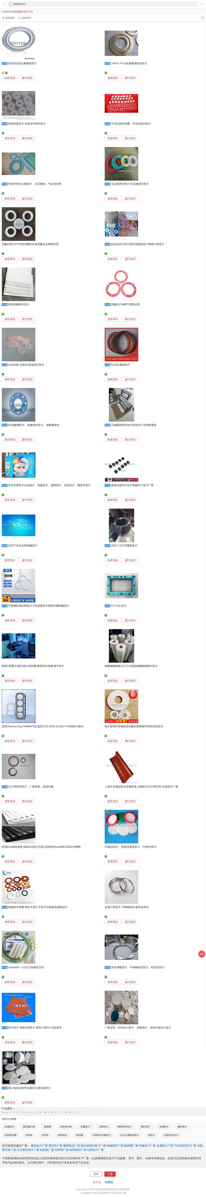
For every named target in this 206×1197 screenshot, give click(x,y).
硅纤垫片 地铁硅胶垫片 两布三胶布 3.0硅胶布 (35, 1027)
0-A (3, 1112)
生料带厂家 (62, 1150)
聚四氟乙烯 (29, 1126)
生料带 (45, 1135)
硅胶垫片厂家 (95, 1150)
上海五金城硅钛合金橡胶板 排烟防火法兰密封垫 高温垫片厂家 (141, 786)
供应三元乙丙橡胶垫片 (124, 545)
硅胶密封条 (66, 1126)
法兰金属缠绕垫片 (129, 1135)
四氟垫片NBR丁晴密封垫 (125, 304)
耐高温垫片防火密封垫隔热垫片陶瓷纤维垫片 (137, 244)
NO (44, 1112)
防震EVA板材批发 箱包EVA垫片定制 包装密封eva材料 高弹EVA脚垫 (41, 846)
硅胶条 (29, 1135)
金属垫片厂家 (164, 1145)
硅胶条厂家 (47, 1150)
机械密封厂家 (115, 1145)
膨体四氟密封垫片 (18, 304)
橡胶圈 (47, 1126)
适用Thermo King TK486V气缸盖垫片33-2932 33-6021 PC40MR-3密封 (42, 726)
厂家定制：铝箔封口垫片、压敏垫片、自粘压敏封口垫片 (138, 1027)
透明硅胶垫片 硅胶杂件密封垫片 (27, 123)
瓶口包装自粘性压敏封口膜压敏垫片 (29, 1088)
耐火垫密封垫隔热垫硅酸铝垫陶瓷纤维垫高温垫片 (134, 726)
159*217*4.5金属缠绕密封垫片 (129, 63)
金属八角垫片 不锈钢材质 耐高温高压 (127, 907)
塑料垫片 (145, 1126)
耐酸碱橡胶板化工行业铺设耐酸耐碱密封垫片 (131, 666)
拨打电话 (27, 78)
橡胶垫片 (182, 1126)
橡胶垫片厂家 (39, 1145)
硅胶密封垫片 (171, 1135)
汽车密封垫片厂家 (185, 1145)
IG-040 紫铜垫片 (120, 364)
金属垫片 (164, 1126)
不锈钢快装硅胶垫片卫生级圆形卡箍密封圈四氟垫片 (38, 605)
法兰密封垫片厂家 (28, 1150)
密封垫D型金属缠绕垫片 (22, 63)
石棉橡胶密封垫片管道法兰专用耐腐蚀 (133, 425)
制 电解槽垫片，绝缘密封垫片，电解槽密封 (33, 425)
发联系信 (9, 78)
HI (27, 1112)
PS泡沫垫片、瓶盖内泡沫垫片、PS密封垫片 (130, 846)
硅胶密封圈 (11, 1135)
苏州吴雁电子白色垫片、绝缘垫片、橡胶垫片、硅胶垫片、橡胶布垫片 (49, 485)
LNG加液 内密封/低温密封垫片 (26, 364)
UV (65, 1112)
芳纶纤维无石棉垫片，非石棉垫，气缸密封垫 (34, 184)
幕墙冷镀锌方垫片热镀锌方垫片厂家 (132, 485)
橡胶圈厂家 (131, 1145)
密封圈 (79, 1135)
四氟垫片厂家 (147, 1145)
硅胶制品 (62, 1135)
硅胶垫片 (104, 1126)
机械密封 (9, 1126)
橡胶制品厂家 (71, 1145)
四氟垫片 (85, 1126)
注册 (110, 1174)
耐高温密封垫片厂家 (93, 1145)
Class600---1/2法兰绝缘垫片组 (26, 967)
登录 (96, 1174)
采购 (202, 954)
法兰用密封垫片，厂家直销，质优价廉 (30, 786)
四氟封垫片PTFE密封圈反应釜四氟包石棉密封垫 (30, 244)
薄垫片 (151, 1135)
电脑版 (109, 1182)
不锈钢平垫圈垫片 (101, 1135)
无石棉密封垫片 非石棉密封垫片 (130, 184)
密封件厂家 (55, 1145)
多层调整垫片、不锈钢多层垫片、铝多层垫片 (137, 967)
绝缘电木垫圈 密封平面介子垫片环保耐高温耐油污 (37, 907)
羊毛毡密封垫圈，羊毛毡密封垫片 (131, 123)
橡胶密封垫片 (125, 1126)
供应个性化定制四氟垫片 (22, 545)
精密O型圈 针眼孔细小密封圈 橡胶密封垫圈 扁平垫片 (33, 666)
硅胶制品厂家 (77, 1150)
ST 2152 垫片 (119, 605)
